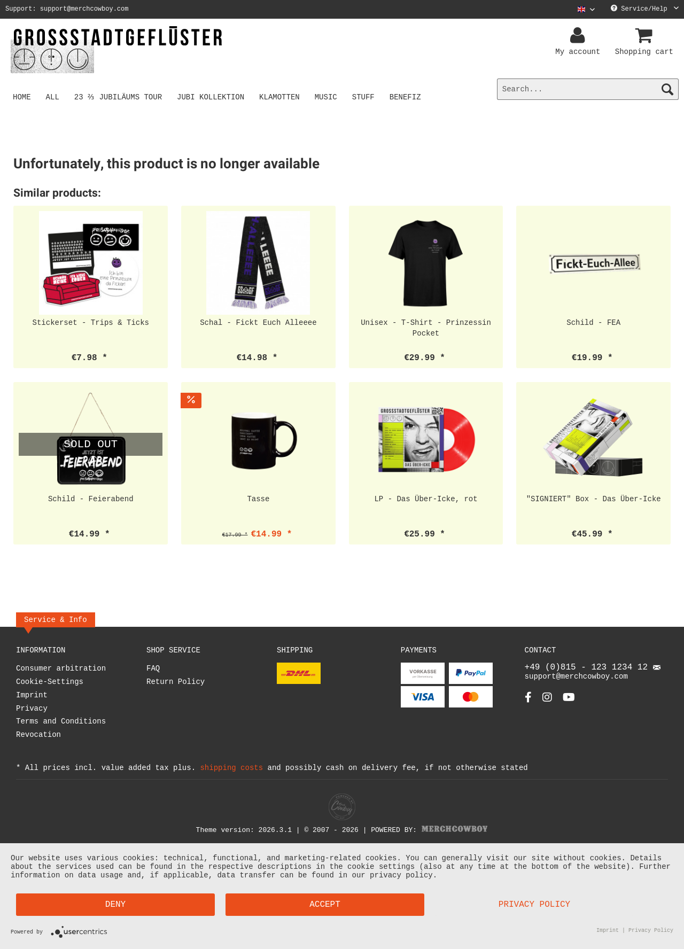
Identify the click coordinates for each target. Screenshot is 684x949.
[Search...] (588, 89)
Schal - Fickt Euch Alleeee (258, 322)
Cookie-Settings (49, 682)
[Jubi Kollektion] (213, 96)
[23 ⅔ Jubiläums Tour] (119, 96)
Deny (115, 905)
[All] (52, 96)
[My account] (579, 35)
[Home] (21, 96)
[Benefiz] (407, 96)
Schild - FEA (593, 322)
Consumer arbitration (61, 669)
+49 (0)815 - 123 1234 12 (589, 668)
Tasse (258, 499)
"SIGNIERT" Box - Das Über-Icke (593, 499)
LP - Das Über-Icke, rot (425, 499)
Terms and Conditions (61, 722)
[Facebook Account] (528, 702)
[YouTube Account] (569, 702)
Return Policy (175, 682)
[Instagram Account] (547, 702)
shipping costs (231, 768)
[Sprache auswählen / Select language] (586, 9)
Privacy (32, 709)
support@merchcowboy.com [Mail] (592, 675)
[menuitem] (582, 9)
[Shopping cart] (646, 35)
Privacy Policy (534, 905)
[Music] (327, 96)
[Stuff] (365, 96)
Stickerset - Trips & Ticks (91, 322)
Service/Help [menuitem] (645, 9)
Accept (324, 905)
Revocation (38, 735)
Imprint (32, 695)
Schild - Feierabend (91, 499)
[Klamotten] (281, 96)
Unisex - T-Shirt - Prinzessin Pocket (426, 327)
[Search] (667, 89)
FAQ (153, 669)
